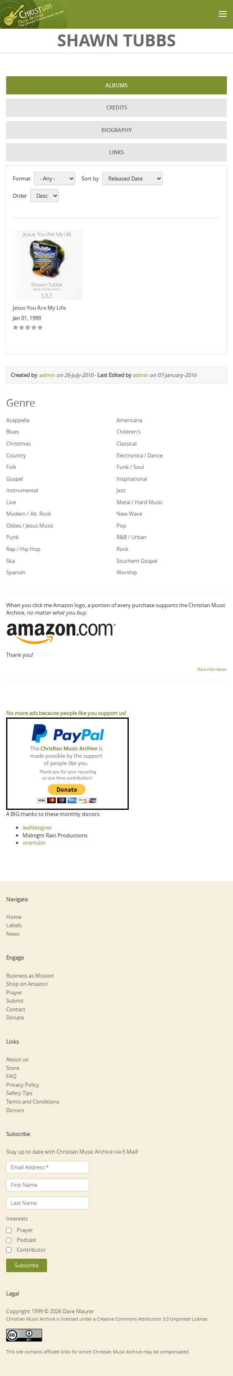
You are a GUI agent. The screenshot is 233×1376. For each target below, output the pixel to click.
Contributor (31, 1249)
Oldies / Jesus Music (30, 525)
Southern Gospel (136, 561)
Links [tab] (116, 152)
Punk (12, 537)
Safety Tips (19, 1093)
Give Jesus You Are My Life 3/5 (28, 328)
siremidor (34, 842)
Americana (129, 420)
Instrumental (22, 490)
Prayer (14, 992)
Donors (15, 1110)
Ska (10, 561)
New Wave (129, 513)
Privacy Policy (22, 1084)
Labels (14, 925)
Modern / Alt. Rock (28, 513)
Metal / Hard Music (139, 502)
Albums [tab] (116, 85)
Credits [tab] (116, 107)
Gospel (14, 478)
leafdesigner (37, 827)
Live (11, 502)
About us (17, 1059)
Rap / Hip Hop (23, 549)
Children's (128, 431)
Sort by (90, 178)
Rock (122, 549)
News (13, 933)
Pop (121, 525)
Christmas (18, 443)
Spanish (15, 572)
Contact (15, 1009)
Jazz (120, 490)
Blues (12, 431)
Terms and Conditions (32, 1101)
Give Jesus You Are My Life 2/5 (22, 328)
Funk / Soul (130, 467)
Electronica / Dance (139, 455)
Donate (15, 1017)
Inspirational (131, 478)
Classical (126, 443)
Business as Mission (30, 975)
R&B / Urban (131, 537)
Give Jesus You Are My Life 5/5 (40, 328)
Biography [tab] (116, 130)
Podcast (26, 1239)
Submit (15, 1000)
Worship (126, 572)
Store (12, 1068)
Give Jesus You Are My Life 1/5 (16, 328)
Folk (11, 467)
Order (20, 195)
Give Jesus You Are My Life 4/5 (34, 328)
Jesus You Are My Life (39, 307)
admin (47, 375)
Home (13, 917)
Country (16, 455)
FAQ (11, 1076)
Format (22, 178)
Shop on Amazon (27, 983)
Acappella (17, 420)
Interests (17, 1218)
